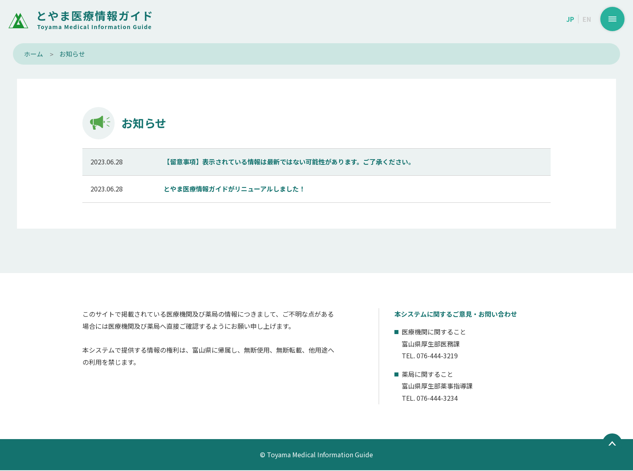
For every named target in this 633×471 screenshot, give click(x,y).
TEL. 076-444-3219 (430, 356)
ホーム (33, 54)
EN (587, 19)
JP (570, 19)
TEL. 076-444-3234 (430, 399)
